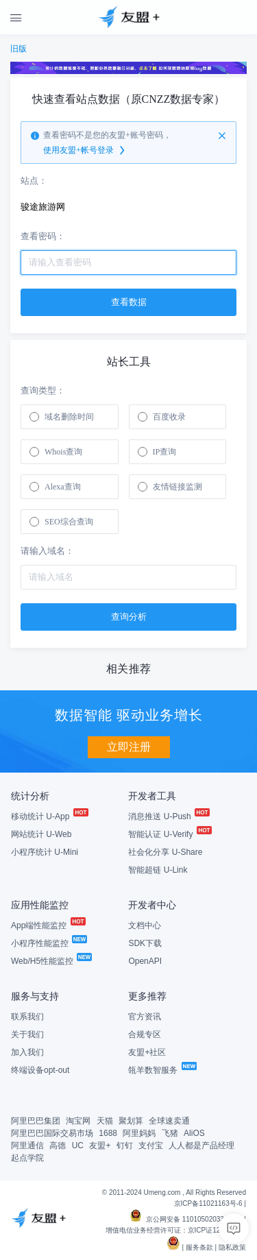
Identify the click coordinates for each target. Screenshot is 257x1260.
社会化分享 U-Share (165, 852)
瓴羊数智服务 (161, 1070)
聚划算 (131, 1121)
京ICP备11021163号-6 (208, 1203)
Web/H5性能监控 (50, 961)
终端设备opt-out (40, 1070)
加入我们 (27, 1052)
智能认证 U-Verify (169, 834)
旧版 (18, 48)
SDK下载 (145, 943)
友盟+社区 (147, 1052)
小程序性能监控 (48, 943)
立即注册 (129, 747)
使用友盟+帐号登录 (85, 150)
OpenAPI (145, 961)
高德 (57, 1145)
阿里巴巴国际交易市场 (52, 1133)
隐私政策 (232, 1247)
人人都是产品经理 (201, 1145)
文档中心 (144, 925)
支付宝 (150, 1145)
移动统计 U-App (49, 816)
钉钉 (125, 1145)
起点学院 (27, 1158)
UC (78, 1145)
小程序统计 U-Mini (44, 852)
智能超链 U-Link (157, 870)
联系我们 (27, 1016)
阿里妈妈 (139, 1133)
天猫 (105, 1121)
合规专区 (144, 1034)
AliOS (194, 1133)
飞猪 (170, 1133)
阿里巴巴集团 (35, 1121)
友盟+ (99, 1145)
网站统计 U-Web (41, 834)
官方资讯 (144, 1016)
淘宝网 (78, 1121)
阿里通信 (27, 1145)
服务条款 (199, 1247)
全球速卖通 (169, 1121)
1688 (108, 1133)
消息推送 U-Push (168, 816)
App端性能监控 (47, 925)
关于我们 (27, 1034)
